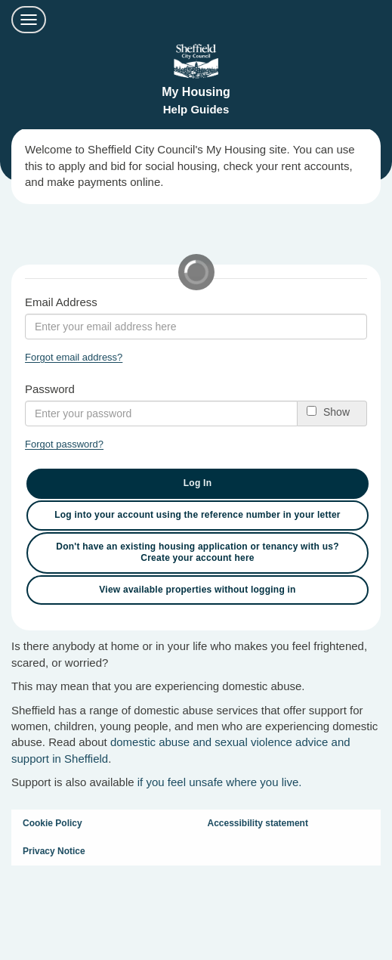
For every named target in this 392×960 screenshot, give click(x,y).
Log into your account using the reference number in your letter (197, 514)
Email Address (61, 302)
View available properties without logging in (197, 589)
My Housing (196, 91)
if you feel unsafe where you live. (219, 782)
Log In (197, 483)
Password (50, 388)
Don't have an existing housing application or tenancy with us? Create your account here (197, 552)
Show (336, 412)
